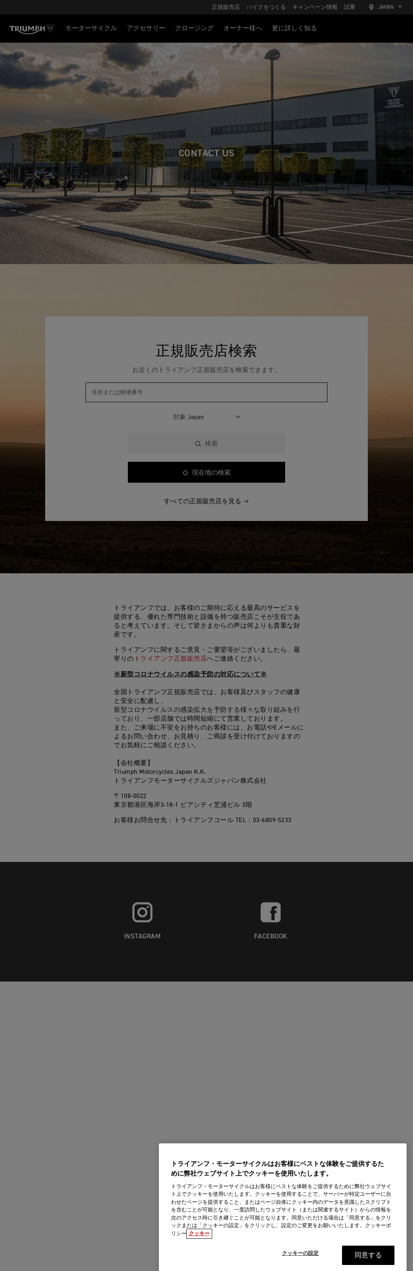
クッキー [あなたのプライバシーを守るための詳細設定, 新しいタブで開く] (199, 1245)
